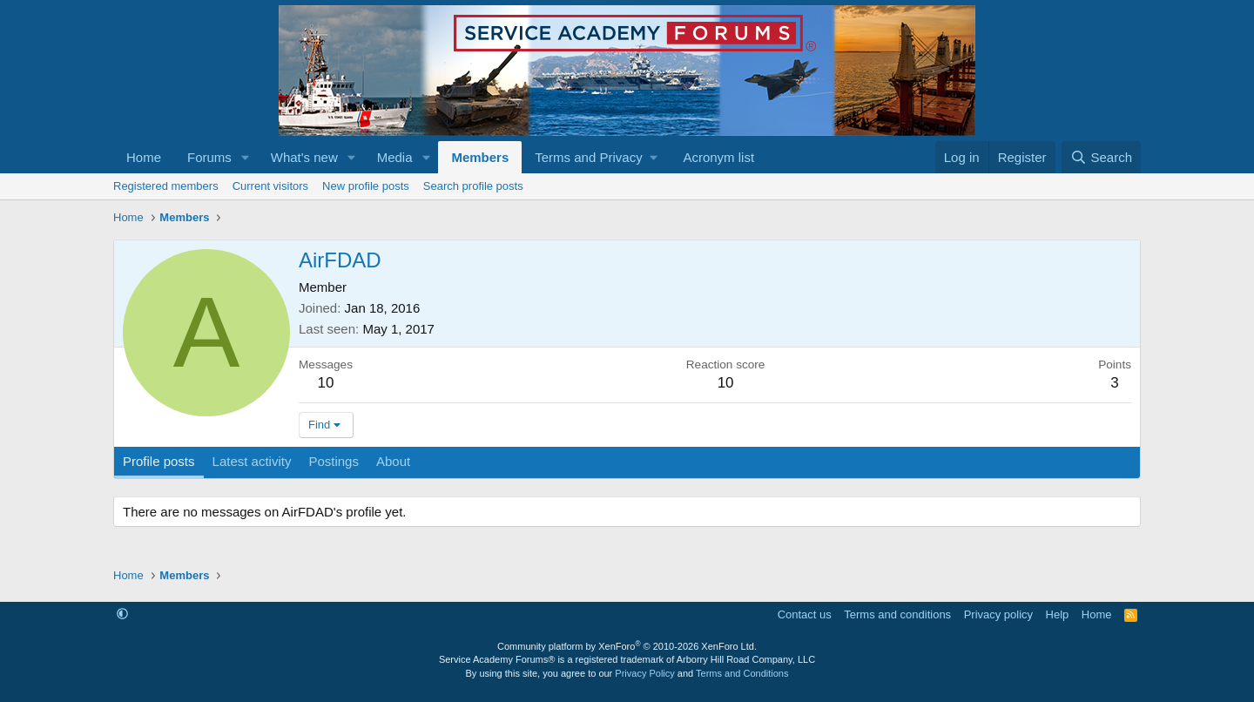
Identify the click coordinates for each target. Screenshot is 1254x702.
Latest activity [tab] (252, 461)
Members (480, 157)
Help (1057, 614)
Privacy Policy (644, 673)
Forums (209, 157)
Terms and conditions (897, 614)
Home (143, 157)
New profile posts (365, 185)
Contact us (805, 614)
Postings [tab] (333, 461)
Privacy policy (998, 614)
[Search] (1101, 157)
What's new (304, 157)
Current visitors (270, 185)
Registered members (166, 185)
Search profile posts (473, 185)
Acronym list (718, 157)
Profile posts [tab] (159, 461)
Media (395, 157)
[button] (245, 157)
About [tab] (393, 461)
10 (326, 383)
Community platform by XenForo (627, 646)
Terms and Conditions (742, 673)
